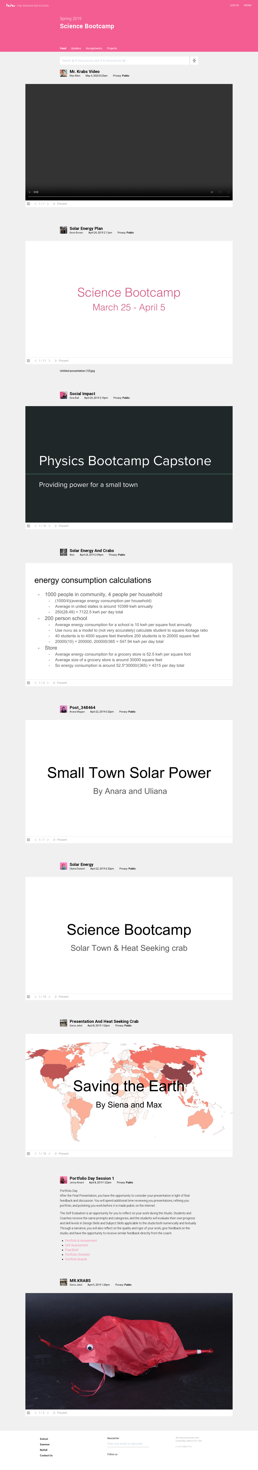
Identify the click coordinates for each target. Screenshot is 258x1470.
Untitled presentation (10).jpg (77, 371)
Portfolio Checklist (77, 1254)
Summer (45, 1444)
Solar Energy (81, 864)
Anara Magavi (77, 711)
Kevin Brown (76, 232)
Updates (76, 48)
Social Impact (82, 393)
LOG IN (234, 5)
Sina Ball (74, 397)
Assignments (94, 48)
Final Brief (71, 1250)
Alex (72, 554)
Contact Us (46, 1455)
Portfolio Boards (76, 1259)
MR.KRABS (80, 1280)
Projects (112, 48)
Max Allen (75, 75)
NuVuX (43, 1450)
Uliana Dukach (77, 868)
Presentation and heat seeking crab (104, 1021)
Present (62, 203)
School (44, 1439)
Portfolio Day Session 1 (92, 1178)
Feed (63, 48)
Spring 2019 (71, 18)
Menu (247, 5)
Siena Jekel (76, 1025)
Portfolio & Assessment (81, 1240)
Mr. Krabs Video (85, 71)
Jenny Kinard (77, 1182)
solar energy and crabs (92, 550)
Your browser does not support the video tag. (129, 142)
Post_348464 (82, 707)
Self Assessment (76, 1245)
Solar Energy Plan (86, 228)
